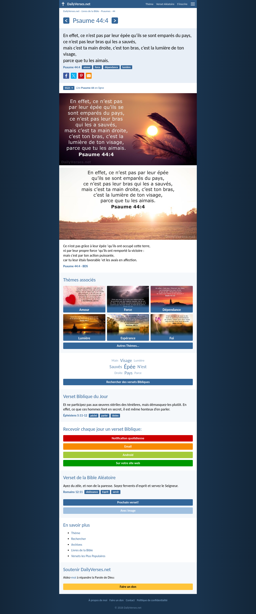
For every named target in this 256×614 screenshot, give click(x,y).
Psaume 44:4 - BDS (75, 266)
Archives (76, 544)
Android (128, 455)
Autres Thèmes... (128, 346)
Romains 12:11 (73, 492)
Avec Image (128, 510)
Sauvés (115, 366)
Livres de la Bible (90, 11)
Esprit (105, 491)
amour (87, 67)
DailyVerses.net (71, 11)
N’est (142, 366)
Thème (149, 4)
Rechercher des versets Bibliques (128, 382)
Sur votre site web (128, 463)
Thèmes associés (79, 280)
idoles (115, 415)
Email (128, 446)
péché (93, 415)
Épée (130, 366)
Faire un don (128, 587)
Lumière (139, 360)
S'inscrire (182, 4)
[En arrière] (66, 20)
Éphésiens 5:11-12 (75, 415)
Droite (118, 373)
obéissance (92, 491)
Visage (126, 360)
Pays (128, 373)
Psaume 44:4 (71, 67)
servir (116, 491)
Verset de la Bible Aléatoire (89, 477)
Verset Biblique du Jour (85, 396)
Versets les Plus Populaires (88, 556)
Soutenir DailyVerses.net (87, 569)
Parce (138, 373)
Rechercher (78, 539)
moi (73, 577)
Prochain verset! (128, 502)
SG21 (69, 87)
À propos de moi (98, 600)
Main (115, 360)
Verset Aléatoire (165, 4)
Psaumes (106, 11)
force (97, 67)
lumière (126, 67)
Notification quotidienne (128, 438)
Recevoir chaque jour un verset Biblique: (102, 429)
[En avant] (115, 20)
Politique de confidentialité (152, 600)
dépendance (111, 67)
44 (114, 11)
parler (104, 415)
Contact (130, 600)
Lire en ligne (90, 88)
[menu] (193, 5)
